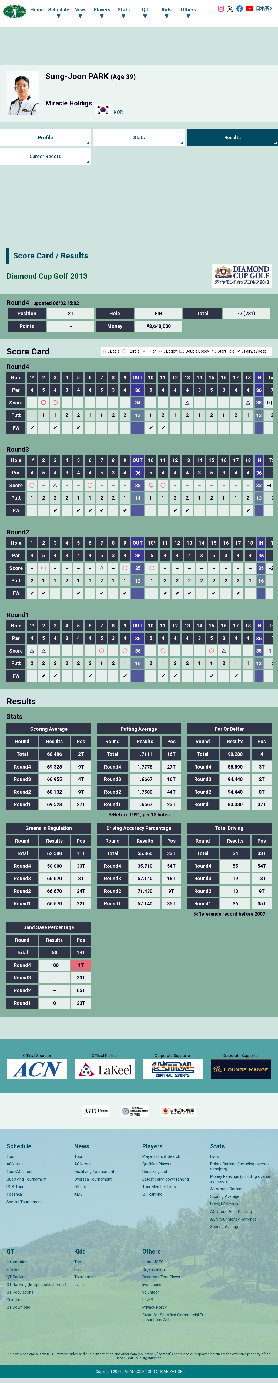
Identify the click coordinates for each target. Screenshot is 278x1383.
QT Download (18, 1312)
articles (12, 1274)
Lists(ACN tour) (224, 1209)
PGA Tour (15, 1191)
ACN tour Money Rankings (233, 1224)
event (79, 1289)
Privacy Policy (154, 1312)
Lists (214, 1161)
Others (80, 1191)
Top (77, 1267)
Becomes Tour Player (161, 1282)
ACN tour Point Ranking (231, 1216)
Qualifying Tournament (26, 1184)
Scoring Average (224, 1201)
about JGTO (153, 1267)
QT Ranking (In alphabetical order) (36, 1289)
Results (232, 138)
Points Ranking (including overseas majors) (240, 1171)
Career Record (45, 156)
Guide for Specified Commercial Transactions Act (172, 1322)
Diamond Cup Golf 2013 (50, 276)
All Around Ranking (226, 1194)
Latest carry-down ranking (165, 1184)
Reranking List (154, 1176)
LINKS (147, 1304)
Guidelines (15, 1304)
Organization (153, 1274)
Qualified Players (157, 1169)
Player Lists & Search (161, 1161)
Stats (139, 138)
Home (35, 9)
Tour (10, 1161)
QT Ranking (152, 1199)
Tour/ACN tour (19, 1176)
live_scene (151, 1289)
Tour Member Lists (159, 1191)
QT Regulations (20, 1297)
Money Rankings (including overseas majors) (240, 1184)
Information (17, 1267)
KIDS (78, 1199)
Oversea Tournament (93, 1184)
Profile (45, 138)
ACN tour (14, 1169)
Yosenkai (14, 1199)
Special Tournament (24, 1207)
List (77, 1274)
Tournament (85, 1282)
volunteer (150, 1297)
